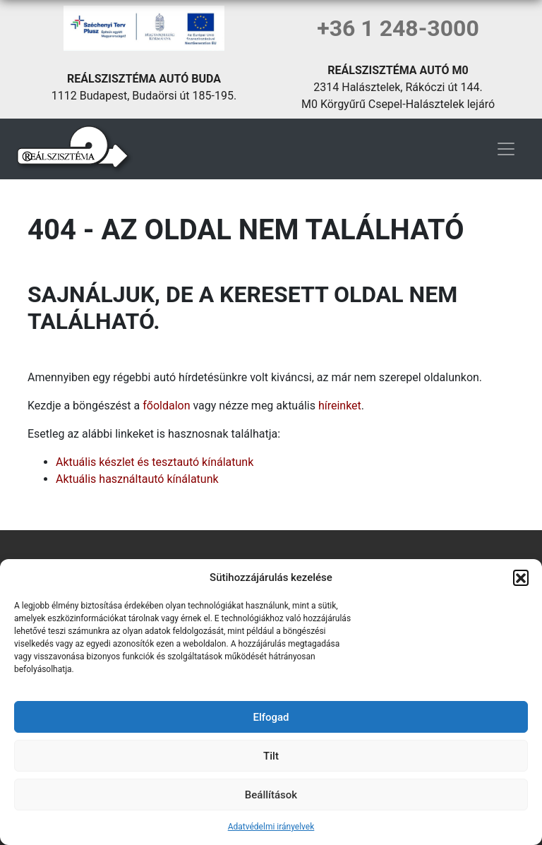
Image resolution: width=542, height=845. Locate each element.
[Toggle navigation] (506, 149)
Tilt (271, 756)
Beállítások (271, 795)
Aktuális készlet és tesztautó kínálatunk (154, 462)
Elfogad (271, 717)
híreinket (339, 405)
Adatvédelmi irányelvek (271, 827)
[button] (521, 577)
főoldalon (166, 405)
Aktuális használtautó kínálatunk (137, 479)
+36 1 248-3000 (398, 28)
